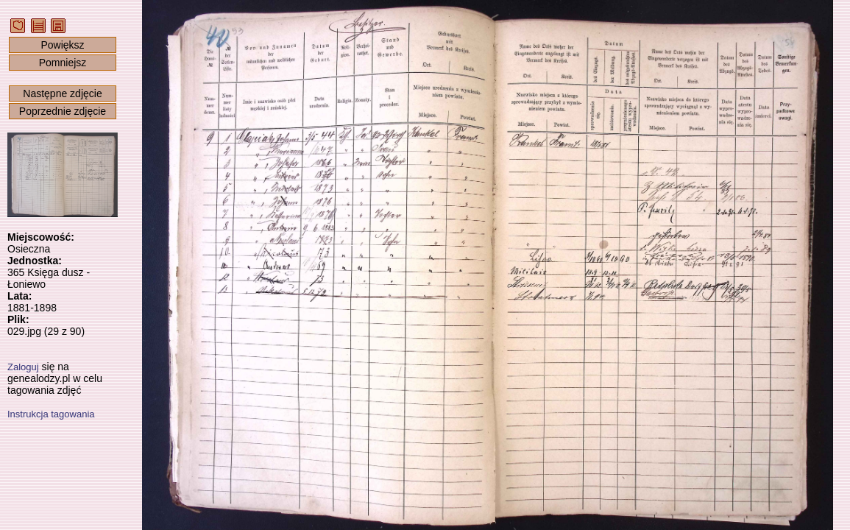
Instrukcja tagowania (51, 414)
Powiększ (62, 45)
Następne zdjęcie (62, 93)
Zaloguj (23, 366)
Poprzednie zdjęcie (62, 111)
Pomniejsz (63, 62)
